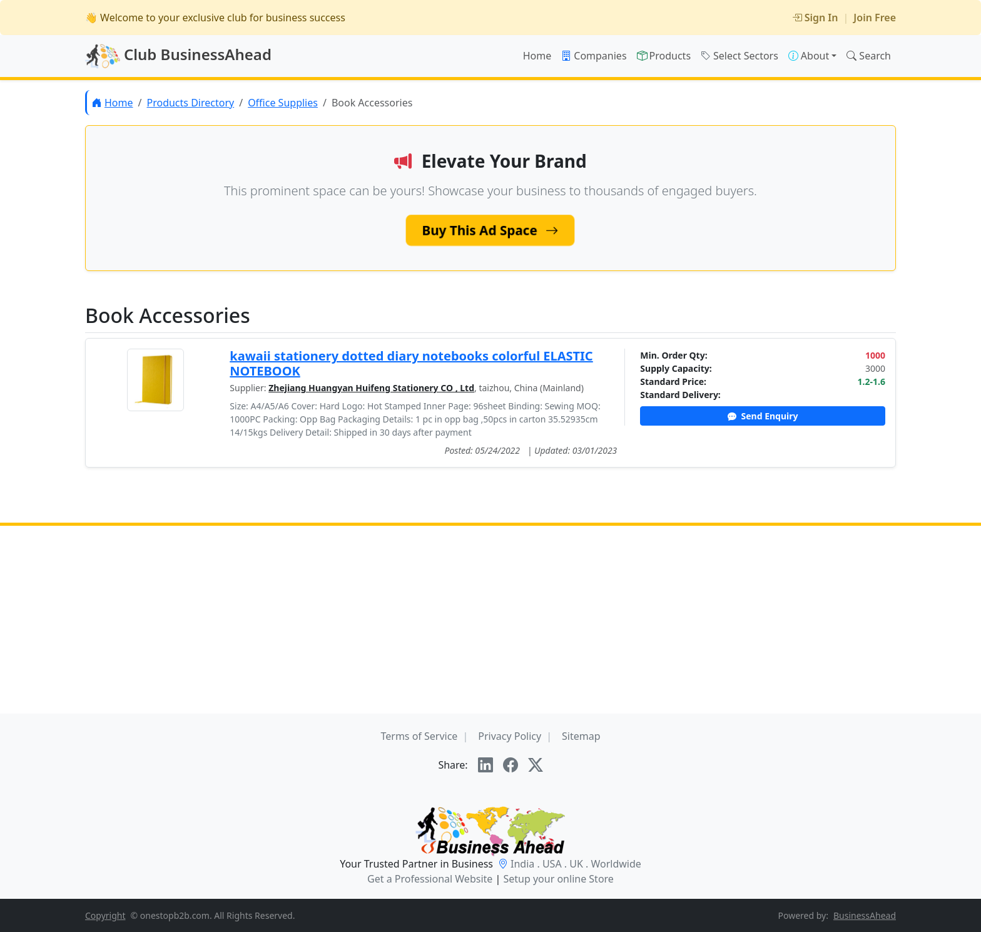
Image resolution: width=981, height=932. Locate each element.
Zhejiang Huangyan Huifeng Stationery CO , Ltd (371, 388)
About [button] (808, 56)
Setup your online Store (558, 879)
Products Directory (190, 103)
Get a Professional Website (429, 879)
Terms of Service (418, 736)
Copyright (105, 915)
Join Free (874, 17)
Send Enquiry (763, 416)
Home (537, 56)
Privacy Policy (509, 736)
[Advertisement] (490, 619)
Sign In (815, 17)
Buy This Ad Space (490, 230)
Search (868, 56)
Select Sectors (739, 56)
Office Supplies (283, 103)
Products (664, 56)
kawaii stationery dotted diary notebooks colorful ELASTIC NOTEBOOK (411, 363)
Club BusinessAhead (178, 56)
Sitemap (581, 736)
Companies (593, 56)
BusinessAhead (864, 915)
